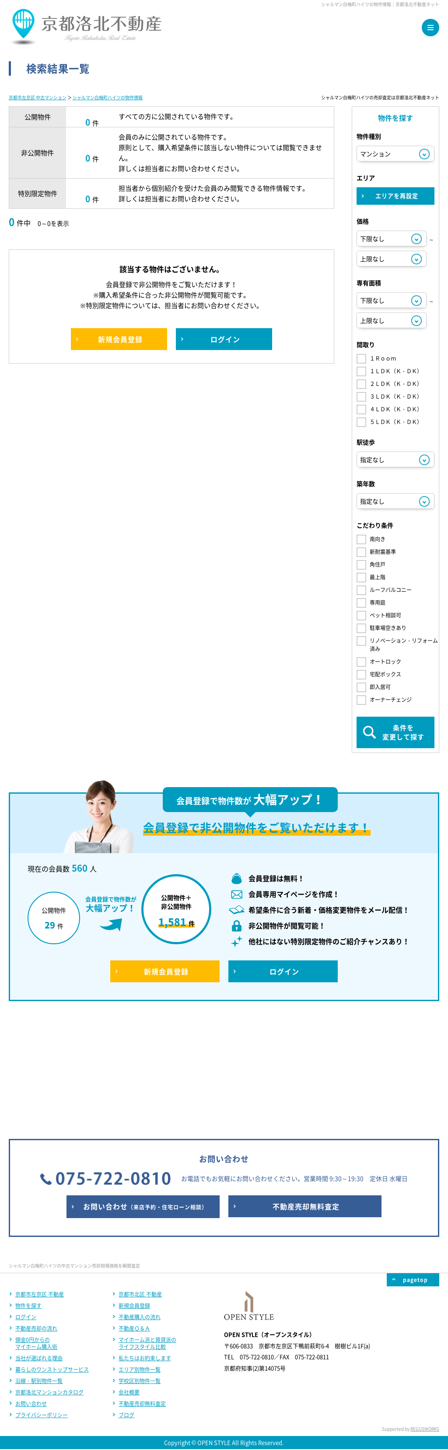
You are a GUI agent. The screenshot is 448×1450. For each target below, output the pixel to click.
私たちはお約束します (145, 1243)
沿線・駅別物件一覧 (39, 1265)
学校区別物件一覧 (140, 1265)
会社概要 (129, 1277)
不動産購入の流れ (140, 1201)
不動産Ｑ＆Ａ (134, 1213)
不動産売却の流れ (36, 1213)
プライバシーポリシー (41, 1299)
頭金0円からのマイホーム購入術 (36, 1227)
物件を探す (28, 1190)
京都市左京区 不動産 (39, 1179)
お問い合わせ (31, 1288)
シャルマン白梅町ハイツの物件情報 (108, 97)
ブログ (126, 1299)
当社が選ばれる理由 (39, 1243)
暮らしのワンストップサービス (52, 1254)
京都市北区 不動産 (140, 1179)
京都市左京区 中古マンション (37, 97)
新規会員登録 (134, 1190)
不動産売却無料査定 (142, 1288)
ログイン (25, 1201)
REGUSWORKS (424, 1313)
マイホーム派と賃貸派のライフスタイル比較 (147, 1227)
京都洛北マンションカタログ (49, 1277)
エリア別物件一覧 (140, 1254)
